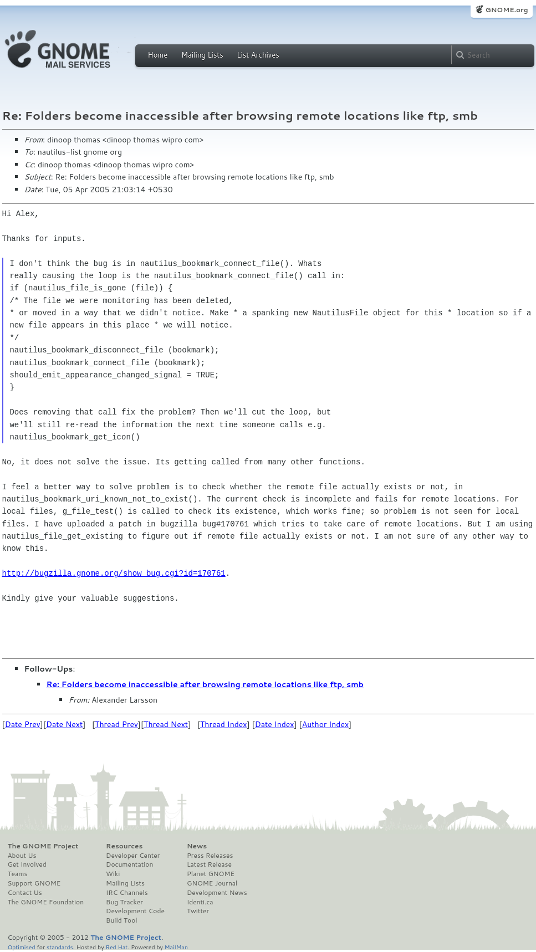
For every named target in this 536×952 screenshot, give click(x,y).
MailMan (176, 947)
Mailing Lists (202, 55)
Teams (18, 873)
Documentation (129, 864)
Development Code (135, 911)
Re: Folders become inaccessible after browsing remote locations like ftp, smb (205, 684)
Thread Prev (116, 724)
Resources (124, 846)
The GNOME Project (43, 846)
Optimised (21, 947)
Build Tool (121, 920)
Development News (217, 892)
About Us (22, 855)
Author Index (325, 724)
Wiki (113, 873)
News (197, 846)
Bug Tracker (124, 902)
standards (60, 947)
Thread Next (166, 724)
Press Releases (210, 855)
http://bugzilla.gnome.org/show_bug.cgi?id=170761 (114, 573)
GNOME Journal (212, 883)
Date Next (64, 724)
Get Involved (27, 864)
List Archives (258, 55)
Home (158, 55)
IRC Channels (127, 892)
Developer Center (133, 855)
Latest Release (209, 864)
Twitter (198, 911)
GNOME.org (506, 9)
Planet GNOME (210, 873)
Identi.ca (200, 902)
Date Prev (22, 724)
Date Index (274, 724)
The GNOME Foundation (46, 902)
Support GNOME (34, 883)
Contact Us (25, 892)
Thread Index (223, 724)
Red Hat (116, 947)
